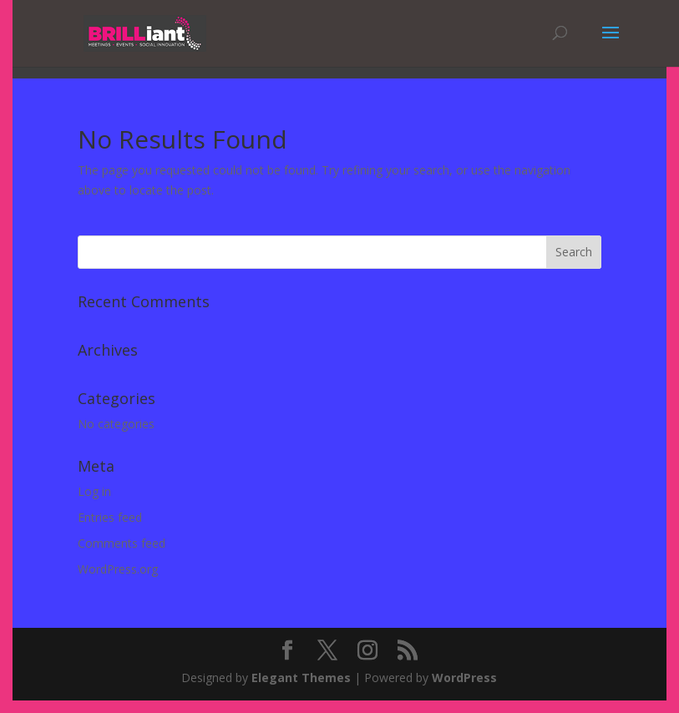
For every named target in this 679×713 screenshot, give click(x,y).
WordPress (464, 677)
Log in (94, 491)
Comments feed (121, 543)
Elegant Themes (301, 677)
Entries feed (110, 517)
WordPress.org (118, 569)
